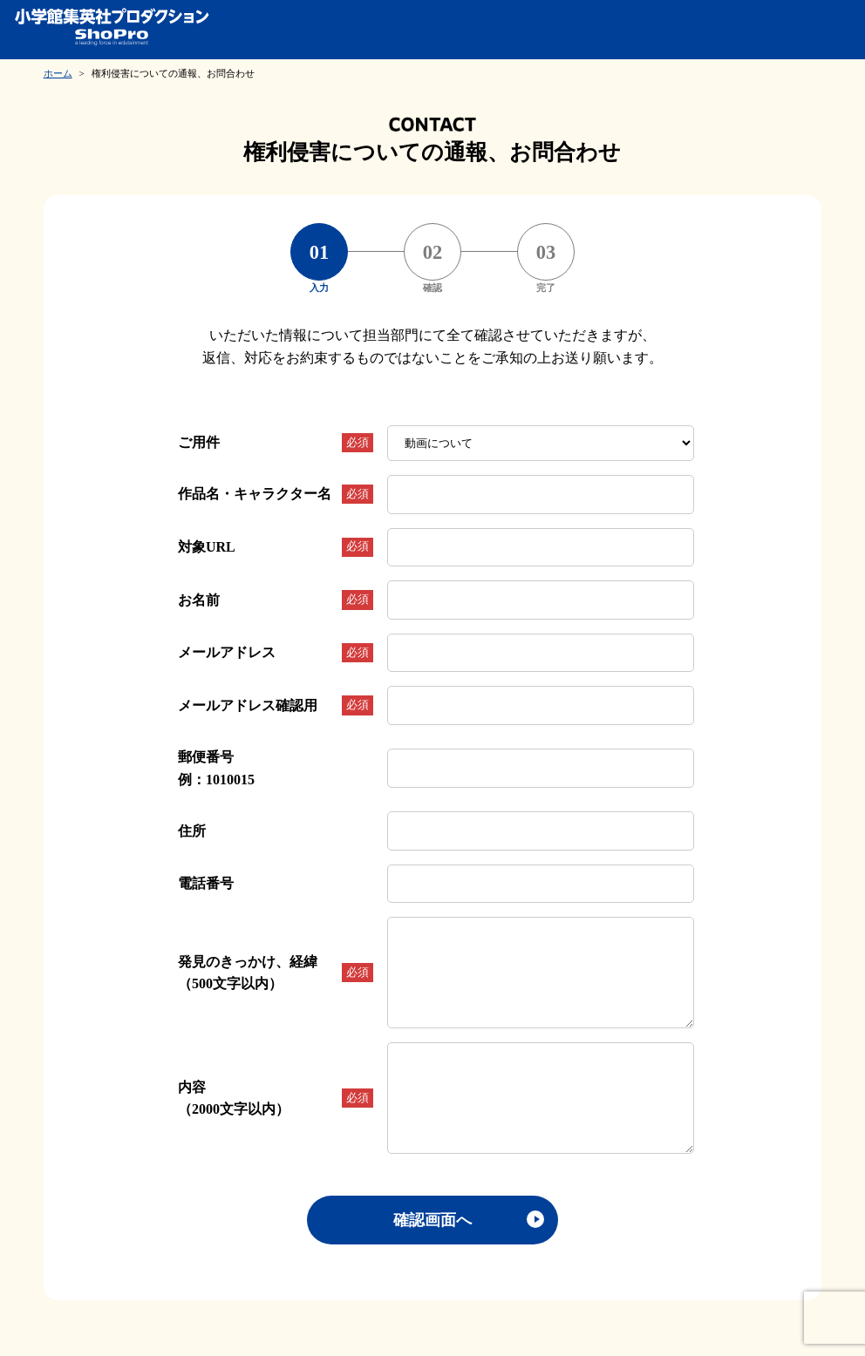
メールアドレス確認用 (275, 705)
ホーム (58, 73)
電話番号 (206, 883)
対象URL (275, 547)
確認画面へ (432, 1220)
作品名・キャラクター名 (275, 494)
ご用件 (275, 442)
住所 (192, 831)
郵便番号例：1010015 (216, 768)
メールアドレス (275, 652)
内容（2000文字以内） (275, 1098)
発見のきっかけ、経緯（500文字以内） (275, 973)
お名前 (275, 599)
